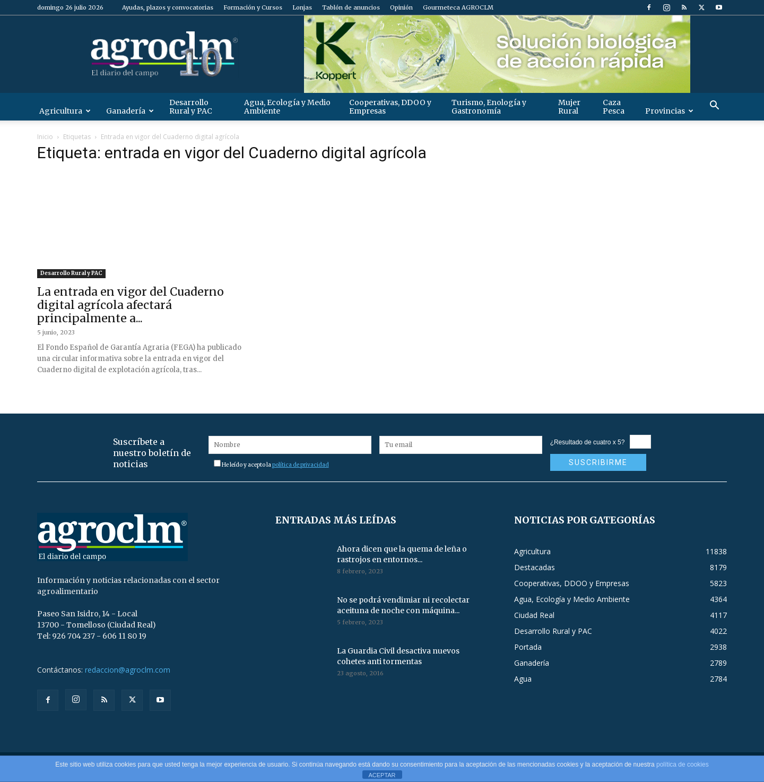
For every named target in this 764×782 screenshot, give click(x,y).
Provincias (669, 111)
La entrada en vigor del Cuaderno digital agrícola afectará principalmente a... (130, 305)
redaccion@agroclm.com (127, 670)
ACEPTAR (381, 775)
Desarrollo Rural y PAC (190, 107)
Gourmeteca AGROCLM (458, 7)
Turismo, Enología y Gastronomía (489, 107)
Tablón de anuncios (351, 7)
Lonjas (302, 7)
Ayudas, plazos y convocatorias (167, 7)
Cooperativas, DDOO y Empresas (390, 107)
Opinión (401, 7)
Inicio (45, 136)
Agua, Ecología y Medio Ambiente (287, 107)
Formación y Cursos (252, 7)
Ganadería (130, 111)
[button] (714, 106)
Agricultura (65, 111)
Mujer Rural (569, 107)
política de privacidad (300, 464)
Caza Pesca (613, 107)
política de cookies (682, 764)
